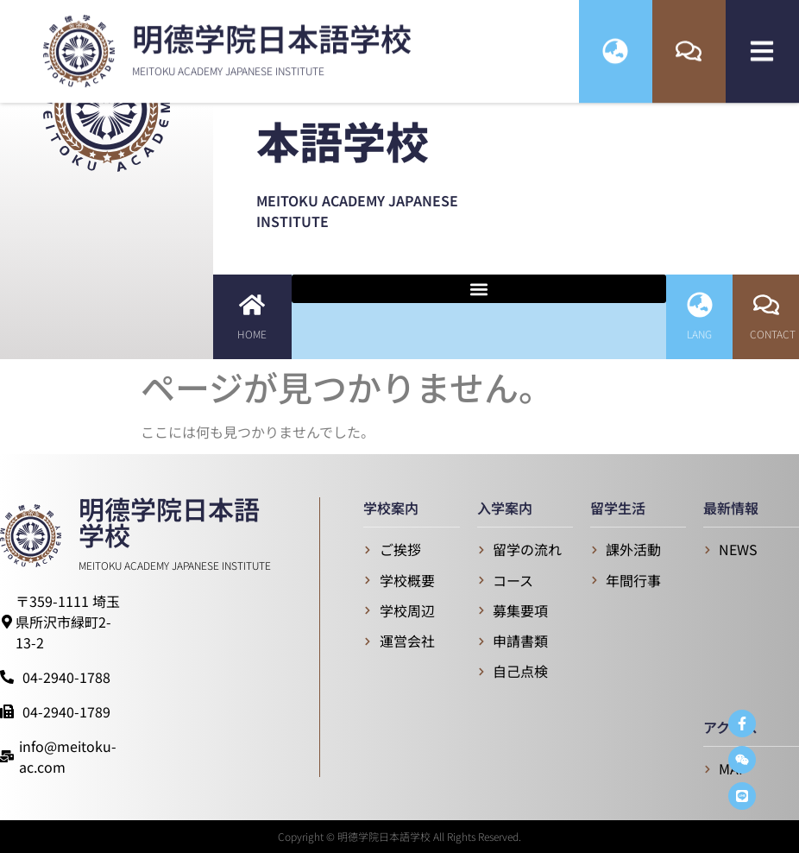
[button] (479, 289)
